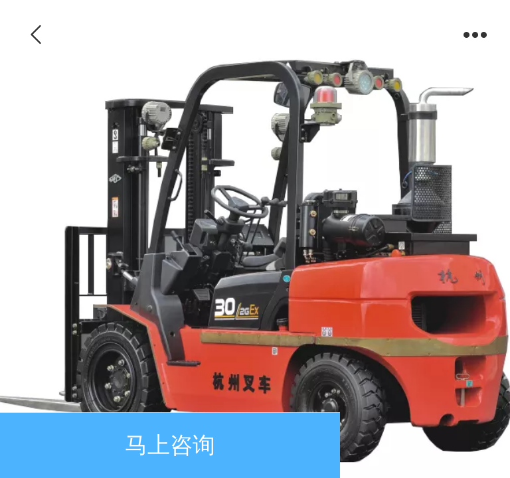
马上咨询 (170, 445)
